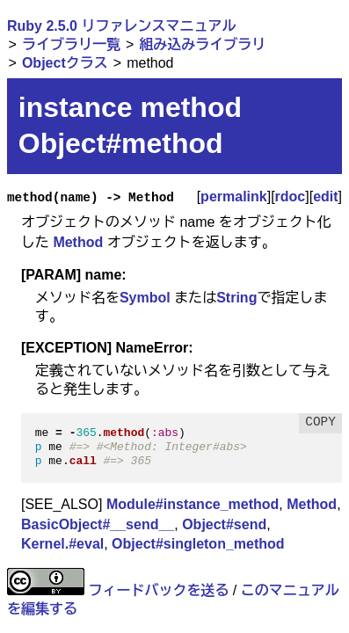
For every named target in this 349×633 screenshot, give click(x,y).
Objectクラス (65, 62)
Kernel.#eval (62, 543)
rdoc (290, 196)
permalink (233, 196)
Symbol (145, 297)
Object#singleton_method (198, 543)
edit (325, 196)
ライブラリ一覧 (71, 44)
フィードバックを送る (158, 590)
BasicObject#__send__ (97, 524)
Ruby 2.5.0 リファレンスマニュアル (121, 25)
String (236, 297)
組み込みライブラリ (202, 44)
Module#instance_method (192, 504)
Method (78, 242)
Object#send (224, 524)
